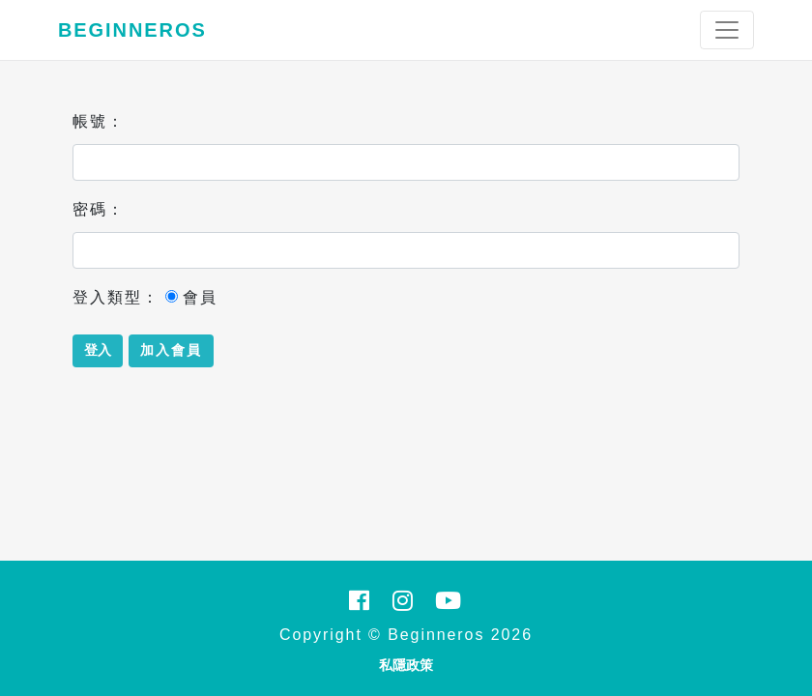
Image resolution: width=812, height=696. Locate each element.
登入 (97, 350)
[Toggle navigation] (727, 30)
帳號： (98, 121)
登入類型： (116, 297)
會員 (191, 297)
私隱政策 (406, 665)
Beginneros (132, 30)
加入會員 (171, 350)
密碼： (98, 209)
